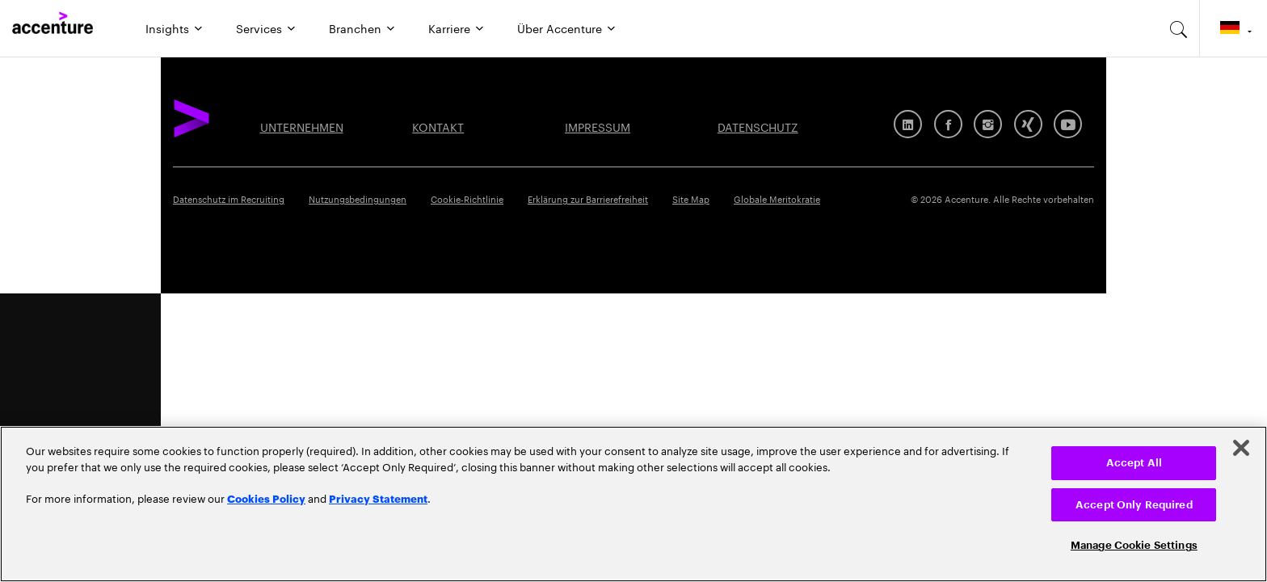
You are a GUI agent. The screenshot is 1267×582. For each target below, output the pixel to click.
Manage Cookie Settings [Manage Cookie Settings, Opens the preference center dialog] (1134, 545)
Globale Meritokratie (777, 198)
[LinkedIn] (908, 124)
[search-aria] (1179, 28)
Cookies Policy (266, 498)
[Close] (1241, 448)
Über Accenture (559, 27)
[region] (633, 504)
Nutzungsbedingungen (357, 198)
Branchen (355, 27)
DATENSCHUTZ (758, 126)
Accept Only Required (1134, 505)
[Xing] (1028, 124)
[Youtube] (1068, 124)
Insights (167, 27)
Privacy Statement (378, 498)
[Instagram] (988, 124)
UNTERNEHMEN (301, 126)
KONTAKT (438, 126)
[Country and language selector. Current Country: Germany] (1233, 28)
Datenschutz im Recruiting (228, 198)
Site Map (690, 198)
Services (259, 27)
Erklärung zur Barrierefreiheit (588, 198)
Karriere (449, 27)
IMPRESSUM (597, 126)
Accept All (1134, 463)
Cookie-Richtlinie (467, 198)
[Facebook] (948, 124)
